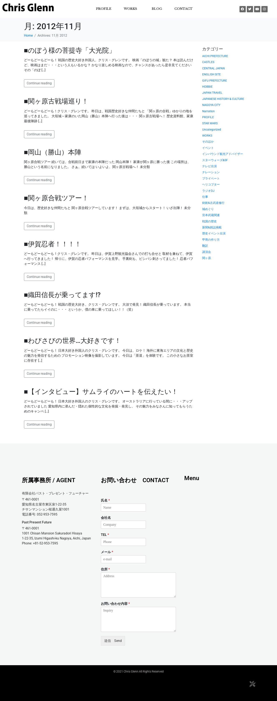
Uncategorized (211, 129)
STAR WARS (210, 123)
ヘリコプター (211, 184)
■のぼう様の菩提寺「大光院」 (69, 50)
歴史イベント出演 (214, 233)
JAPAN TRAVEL (212, 92)
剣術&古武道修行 (213, 202)
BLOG (157, 9)
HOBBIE (207, 86)
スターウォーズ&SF (215, 160)
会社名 (106, 518)
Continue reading (39, 83)
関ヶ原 (206, 258)
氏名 (105, 500)
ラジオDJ (208, 190)
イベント (208, 147)
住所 (105, 569)
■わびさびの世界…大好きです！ (72, 341)
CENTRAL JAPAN (213, 68)
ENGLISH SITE (211, 74)
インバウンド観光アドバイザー (222, 154)
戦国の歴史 (209, 221)
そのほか (208, 141)
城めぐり (208, 209)
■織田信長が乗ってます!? (62, 295)
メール (107, 552)
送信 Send (113, 641)
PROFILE (103, 9)
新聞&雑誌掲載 (212, 227)
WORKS (130, 9)
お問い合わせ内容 (115, 604)
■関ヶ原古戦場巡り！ (56, 101)
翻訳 (205, 245)
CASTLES (208, 62)
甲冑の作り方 (211, 239)
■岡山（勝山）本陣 (52, 152)
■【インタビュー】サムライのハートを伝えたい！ (101, 392)
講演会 (206, 252)
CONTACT (183, 9)
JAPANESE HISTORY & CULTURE (223, 99)
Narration (208, 111)
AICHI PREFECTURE (215, 56)
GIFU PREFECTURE (214, 80)
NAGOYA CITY (211, 105)
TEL (105, 535)
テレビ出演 (209, 166)
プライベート (211, 178)
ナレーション (211, 172)
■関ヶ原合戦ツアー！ (56, 198)
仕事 (205, 196)
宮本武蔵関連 (211, 215)
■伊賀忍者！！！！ (52, 244)
